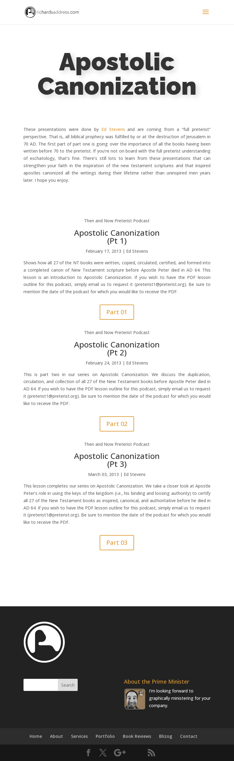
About (56, 736)
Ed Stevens (113, 129)
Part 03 (116, 542)
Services (79, 736)
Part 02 (116, 424)
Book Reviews (137, 736)
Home (36, 736)
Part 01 (116, 312)
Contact (188, 736)
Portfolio (105, 736)
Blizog (165, 736)
